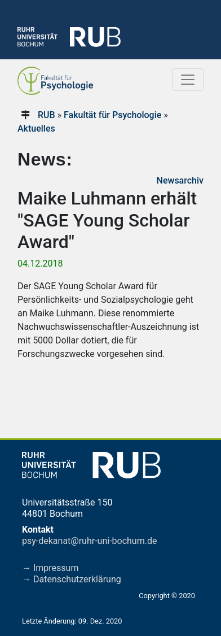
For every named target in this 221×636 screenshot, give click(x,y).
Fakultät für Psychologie (112, 115)
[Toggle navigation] (188, 79)
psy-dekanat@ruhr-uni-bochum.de (89, 540)
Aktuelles (36, 128)
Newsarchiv (180, 180)
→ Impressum (50, 568)
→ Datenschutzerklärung (71, 579)
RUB (46, 115)
